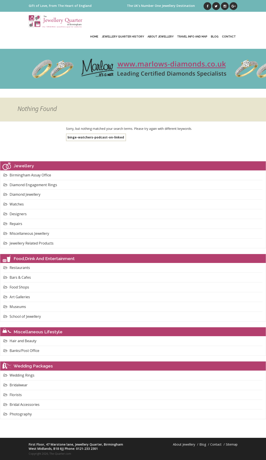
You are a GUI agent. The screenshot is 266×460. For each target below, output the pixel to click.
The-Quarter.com (60, 454)
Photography (18, 414)
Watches (14, 204)
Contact (229, 36)
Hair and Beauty (20, 340)
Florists (13, 394)
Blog (214, 36)
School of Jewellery (22, 316)
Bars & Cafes (17, 277)
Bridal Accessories (22, 404)
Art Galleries (17, 296)
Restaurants (17, 267)
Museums (15, 306)
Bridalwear (16, 385)
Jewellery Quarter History (123, 36)
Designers (15, 213)
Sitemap (232, 444)
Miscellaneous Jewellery (26, 233)
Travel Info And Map (192, 36)
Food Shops (16, 287)
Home (94, 36)
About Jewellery (161, 36)
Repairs (13, 223)
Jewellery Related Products (29, 243)
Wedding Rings (19, 375)
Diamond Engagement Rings (30, 184)
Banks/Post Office (21, 350)
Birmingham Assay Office (27, 175)
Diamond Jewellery (22, 194)
